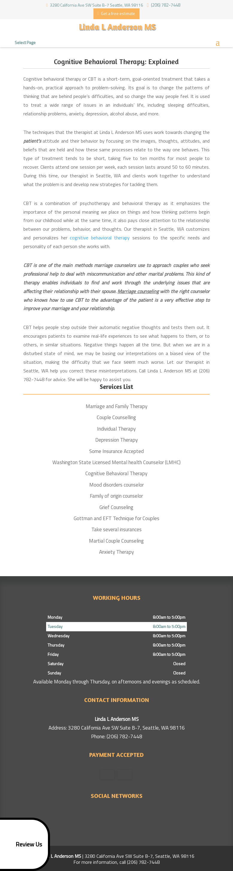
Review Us (22, 844)
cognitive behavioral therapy (100, 237)
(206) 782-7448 (164, 4)
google (110, 815)
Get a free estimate (116, 13)
